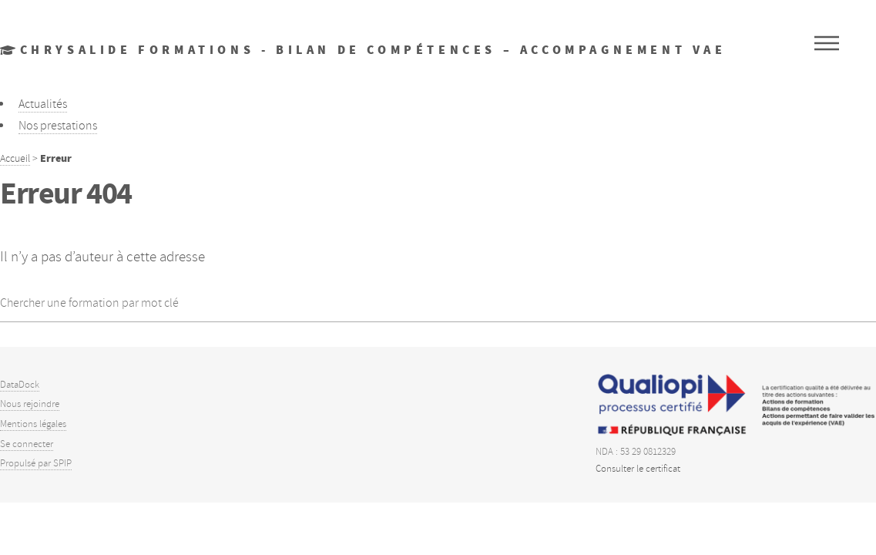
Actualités (42, 104)
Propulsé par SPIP (36, 463)
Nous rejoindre (29, 404)
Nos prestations (57, 125)
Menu (826, 43)
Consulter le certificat (638, 468)
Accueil (15, 158)
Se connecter (26, 444)
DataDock (19, 384)
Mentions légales (33, 424)
